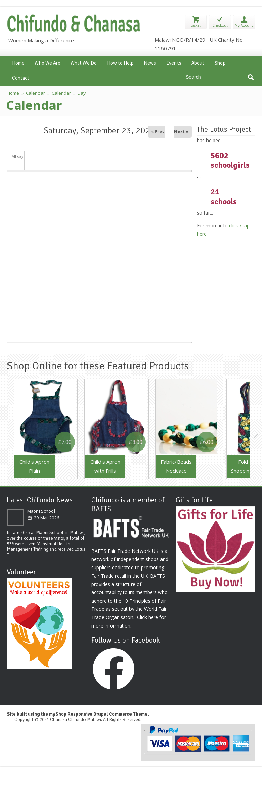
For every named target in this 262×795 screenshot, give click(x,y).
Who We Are (47, 62)
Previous (6, 433)
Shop (220, 62)
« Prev (158, 131)
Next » (181, 131)
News (150, 62)
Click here (147, 617)
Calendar (35, 93)
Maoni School (41, 511)
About (197, 62)
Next (256, 433)
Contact (20, 77)
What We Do (84, 62)
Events (173, 62)
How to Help (120, 62)
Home (18, 62)
